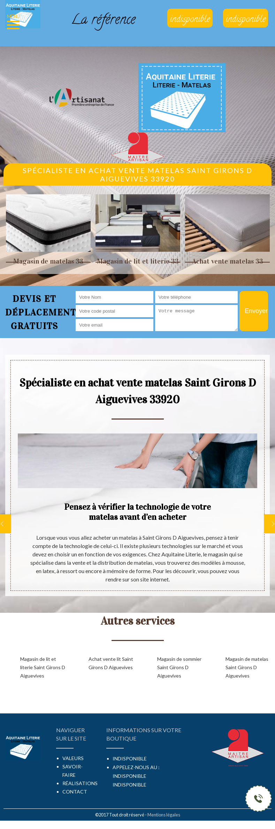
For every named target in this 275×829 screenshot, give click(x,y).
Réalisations (80, 783)
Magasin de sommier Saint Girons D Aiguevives (179, 667)
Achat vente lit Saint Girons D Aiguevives (111, 663)
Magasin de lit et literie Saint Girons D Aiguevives (42, 667)
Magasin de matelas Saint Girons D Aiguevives (247, 667)
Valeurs (73, 758)
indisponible (129, 776)
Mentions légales (163, 815)
